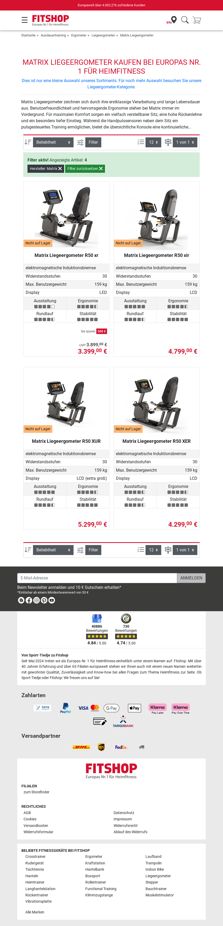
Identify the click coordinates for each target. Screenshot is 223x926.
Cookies (30, 819)
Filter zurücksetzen (85, 168)
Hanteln (31, 876)
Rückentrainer (36, 895)
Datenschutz (124, 813)
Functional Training (100, 889)
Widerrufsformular (38, 832)
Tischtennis (34, 869)
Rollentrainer (95, 882)
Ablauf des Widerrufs (130, 832)
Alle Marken (34, 912)
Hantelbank (94, 869)
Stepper (152, 882)
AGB (27, 813)
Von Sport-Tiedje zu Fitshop (44, 655)
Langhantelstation (40, 889)
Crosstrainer (35, 856)
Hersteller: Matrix (46, 168)
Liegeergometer (103, 35)
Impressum (123, 819)
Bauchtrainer (156, 889)
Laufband (153, 856)
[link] (21, 601)
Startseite (28, 35)
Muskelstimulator (160, 895)
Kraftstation (95, 863)
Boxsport (92, 876)
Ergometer (78, 35)
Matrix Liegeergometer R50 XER (156, 441)
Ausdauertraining (53, 35)
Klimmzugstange (99, 895)
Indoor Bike (155, 869)
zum (36, 792)
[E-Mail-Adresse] (97, 578)
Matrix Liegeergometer (136, 35)
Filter (93, 142)
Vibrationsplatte (38, 901)
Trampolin (154, 863)
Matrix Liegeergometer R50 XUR (66, 441)
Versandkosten (36, 825)
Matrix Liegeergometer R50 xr (66, 255)
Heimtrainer (34, 882)
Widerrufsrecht (126, 825)
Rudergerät (34, 863)
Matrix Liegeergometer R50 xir (156, 255)
